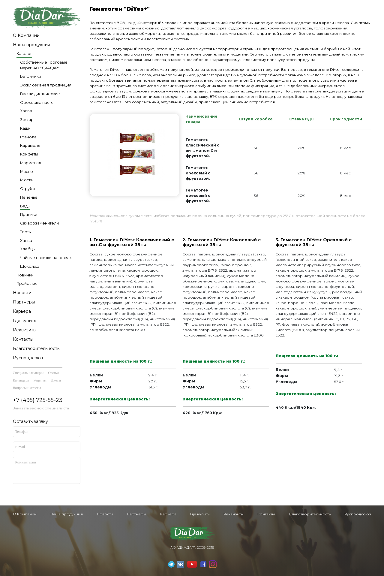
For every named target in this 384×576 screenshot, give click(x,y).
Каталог (24, 53)
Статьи (53, 373)
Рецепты (39, 380)
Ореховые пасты (36, 102)
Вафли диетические (40, 94)
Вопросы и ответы (27, 388)
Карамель (30, 145)
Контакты (23, 339)
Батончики (30, 76)
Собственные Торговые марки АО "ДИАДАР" (44, 65)
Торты (26, 232)
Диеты (56, 380)
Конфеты (29, 154)
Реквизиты (24, 330)
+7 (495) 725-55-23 (37, 400)
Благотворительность (36, 348)
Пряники (28, 214)
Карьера (22, 311)
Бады (25, 206)
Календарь (21, 380)
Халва (26, 111)
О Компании (26, 35)
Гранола (28, 137)
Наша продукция (31, 44)
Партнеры (24, 302)
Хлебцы (27, 249)
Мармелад (30, 163)
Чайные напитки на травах (46, 257)
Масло (26, 171)
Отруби (27, 188)
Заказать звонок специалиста (41, 408)
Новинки (25, 275)
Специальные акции (28, 373)
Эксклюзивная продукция (45, 85)
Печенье (29, 197)
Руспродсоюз (28, 357)
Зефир (27, 119)
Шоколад (29, 266)
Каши (25, 128)
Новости (22, 292)
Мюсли (27, 180)
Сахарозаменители (39, 223)
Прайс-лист (27, 283)
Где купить (24, 320)
